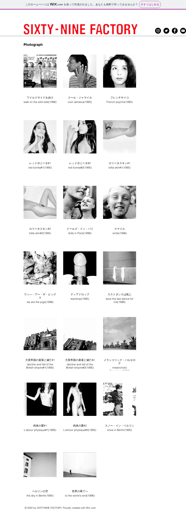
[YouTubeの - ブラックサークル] (183, 31)
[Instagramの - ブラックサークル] (158, 31)
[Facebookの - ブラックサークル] (175, 31)
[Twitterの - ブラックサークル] (166, 31)
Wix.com (91, 507)
